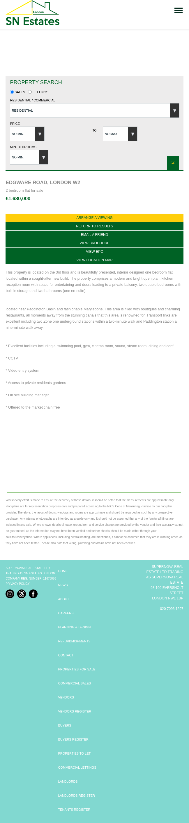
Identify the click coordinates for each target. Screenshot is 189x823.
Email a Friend (94, 235)
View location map (95, 260)
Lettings (38, 92)
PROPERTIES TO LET (74, 753)
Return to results (94, 226)
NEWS (63, 585)
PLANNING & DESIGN (74, 627)
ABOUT (63, 599)
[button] (94, 110)
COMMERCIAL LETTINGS (77, 767)
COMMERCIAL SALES (74, 683)
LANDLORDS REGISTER (76, 795)
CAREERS (65, 613)
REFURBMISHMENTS (74, 641)
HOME (63, 571)
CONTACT (65, 655)
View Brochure (94, 243)
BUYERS (64, 725)
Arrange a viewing (94, 218)
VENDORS (66, 697)
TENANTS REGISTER (74, 809)
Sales (17, 92)
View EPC (94, 252)
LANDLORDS (67, 781)
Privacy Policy (17, 583)
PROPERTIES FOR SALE (76, 669)
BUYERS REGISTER (73, 739)
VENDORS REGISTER (74, 711)
